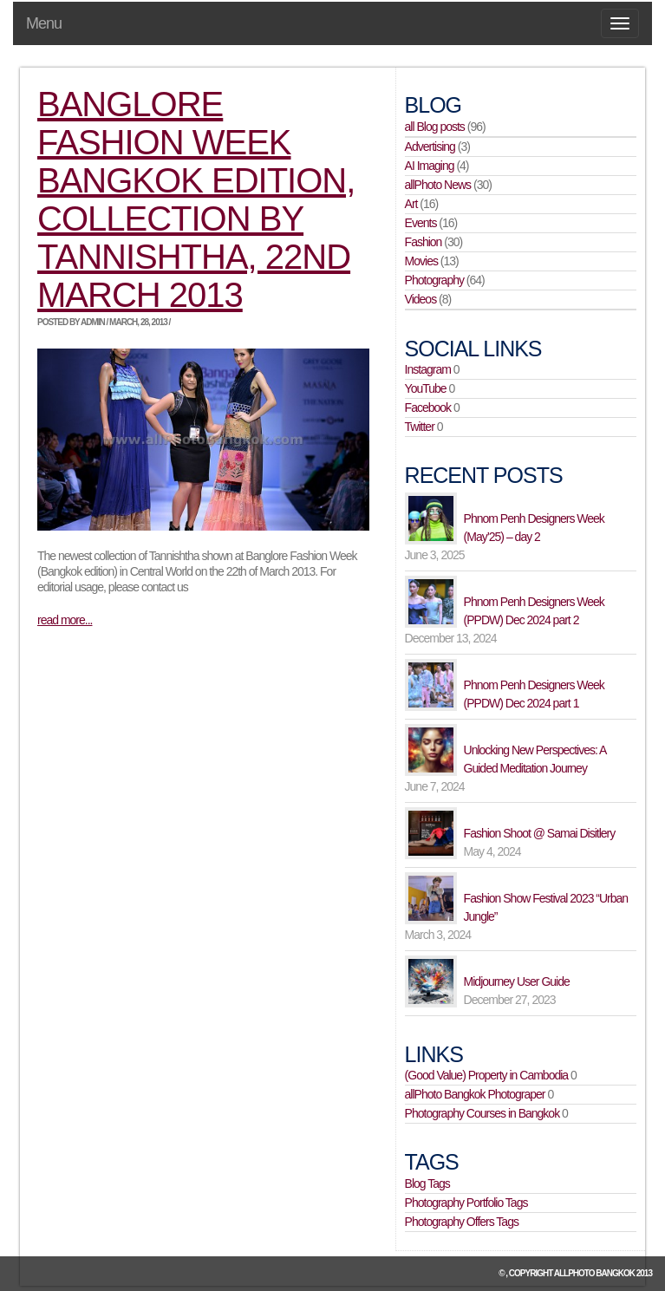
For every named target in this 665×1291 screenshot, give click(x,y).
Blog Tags (427, 1183)
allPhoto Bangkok (594, 1273)
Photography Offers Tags (461, 1222)
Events (421, 223)
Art (411, 204)
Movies (421, 261)
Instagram (428, 369)
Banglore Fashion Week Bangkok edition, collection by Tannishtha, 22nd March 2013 (196, 199)
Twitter (419, 427)
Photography (434, 280)
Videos (421, 299)
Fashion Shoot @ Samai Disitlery (540, 833)
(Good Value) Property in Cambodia (487, 1075)
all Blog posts (435, 127)
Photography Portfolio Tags (466, 1202)
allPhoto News (438, 185)
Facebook (428, 407)
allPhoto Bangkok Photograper (475, 1094)
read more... (64, 620)
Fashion (423, 242)
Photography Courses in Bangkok (482, 1113)
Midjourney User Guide (517, 981)
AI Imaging (429, 166)
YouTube (426, 388)
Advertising (430, 146)
